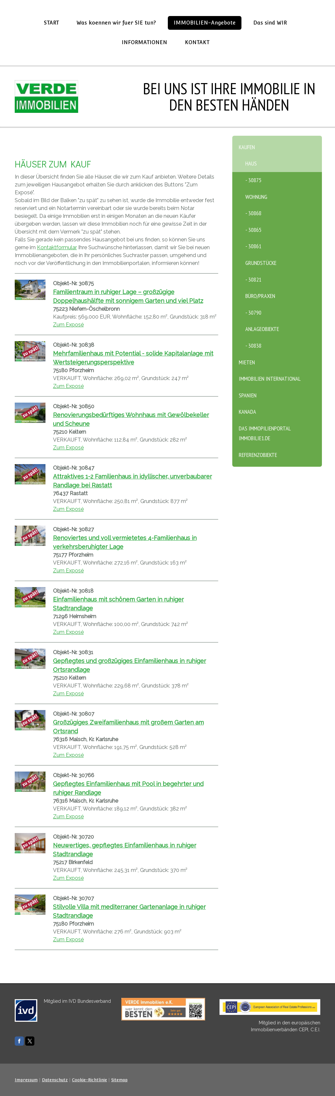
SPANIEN (247, 395)
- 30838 (253, 345)
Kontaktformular (57, 247)
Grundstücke (260, 263)
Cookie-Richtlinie (89, 1079)
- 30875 (253, 180)
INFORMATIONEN (144, 42)
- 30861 (253, 246)
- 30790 (253, 312)
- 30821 (253, 279)
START (51, 23)
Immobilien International (270, 378)
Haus (251, 163)
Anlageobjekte (262, 329)
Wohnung (256, 196)
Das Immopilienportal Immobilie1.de (265, 433)
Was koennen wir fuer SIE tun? (116, 23)
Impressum (26, 1079)
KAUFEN (247, 147)
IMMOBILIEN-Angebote (205, 23)
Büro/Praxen (260, 296)
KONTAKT (197, 42)
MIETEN (247, 362)
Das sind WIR (270, 23)
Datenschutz (55, 1079)
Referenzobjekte (258, 455)
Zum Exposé (68, 325)
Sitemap (119, 1079)
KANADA (247, 411)
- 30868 (253, 213)
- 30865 (253, 230)
